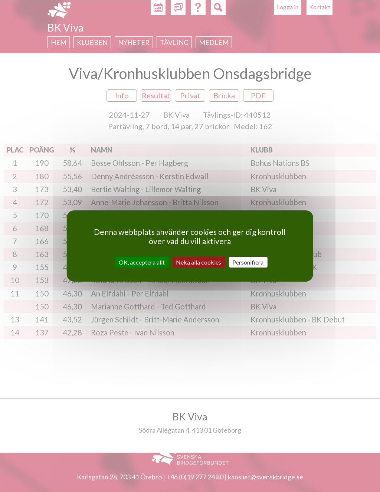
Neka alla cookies (198, 262)
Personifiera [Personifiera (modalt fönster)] (247, 262)
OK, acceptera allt (142, 262)
